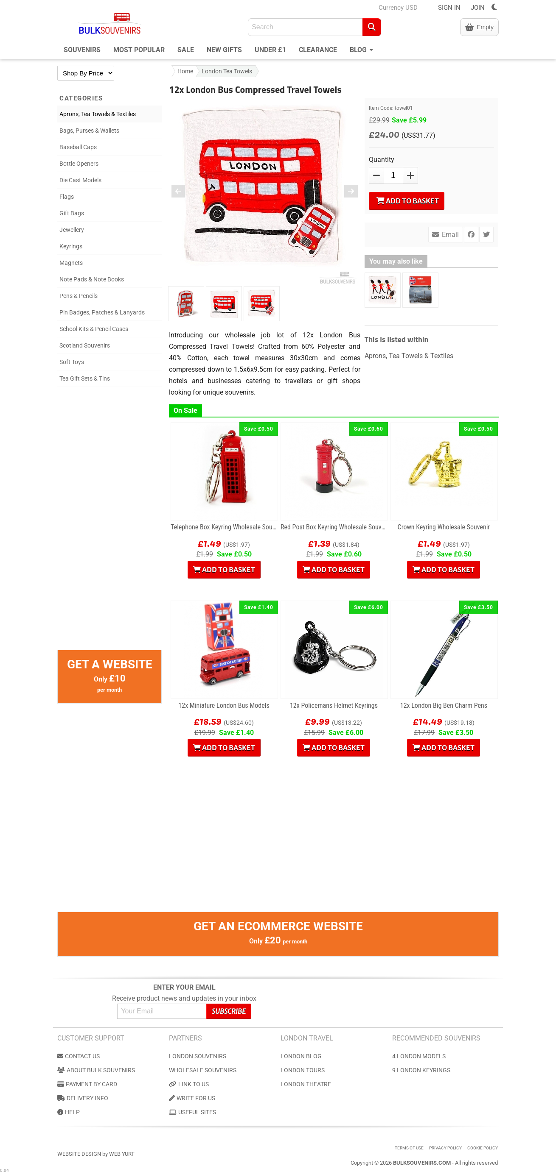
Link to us (189, 1084)
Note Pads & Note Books (91, 279)
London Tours (303, 1070)
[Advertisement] (109, 522)
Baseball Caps (78, 147)
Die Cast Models (80, 180)
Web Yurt (122, 1154)
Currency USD (398, 7)
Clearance (318, 50)
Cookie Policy (482, 1148)
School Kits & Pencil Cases (93, 328)
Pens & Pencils (78, 295)
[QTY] (393, 175)
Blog (361, 49)
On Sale (185, 410)
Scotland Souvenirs (84, 345)
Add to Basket (407, 201)
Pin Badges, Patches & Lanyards (102, 312)
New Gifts (224, 50)
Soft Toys (71, 362)
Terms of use (409, 1148)
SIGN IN (449, 7)
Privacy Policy (445, 1148)
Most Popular (139, 50)
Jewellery (71, 229)
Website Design (79, 1154)
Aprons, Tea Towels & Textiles (97, 114)
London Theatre (306, 1084)
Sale (185, 50)
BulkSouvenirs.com (422, 1163)
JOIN (478, 7)
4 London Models (419, 1056)
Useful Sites (192, 1112)
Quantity (381, 160)
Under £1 (270, 50)
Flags (66, 196)
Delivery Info (82, 1098)
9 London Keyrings (421, 1070)
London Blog (301, 1056)
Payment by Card (87, 1084)
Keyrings (70, 246)
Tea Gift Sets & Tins (84, 378)
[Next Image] (345, 191)
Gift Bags (71, 213)
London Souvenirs (197, 1056)
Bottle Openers (78, 163)
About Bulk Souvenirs (96, 1070)
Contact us (78, 1056)
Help (68, 1112)
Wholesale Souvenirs (202, 1070)
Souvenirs (82, 50)
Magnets (71, 262)
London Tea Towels (227, 71)
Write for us (192, 1098)
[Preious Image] (184, 191)
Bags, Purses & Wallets (89, 130)
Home (185, 71)
